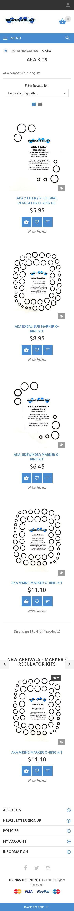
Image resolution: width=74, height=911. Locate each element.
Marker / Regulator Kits (25, 50)
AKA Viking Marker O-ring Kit (37, 583)
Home (5, 50)
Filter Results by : (37, 85)
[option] (37, 728)
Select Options (26, 222)
